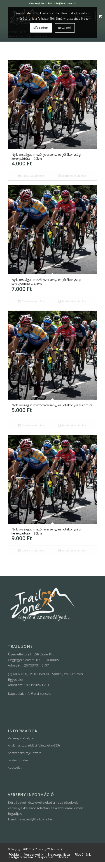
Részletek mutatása (72, 176)
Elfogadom (41, 28)
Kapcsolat (14, 767)
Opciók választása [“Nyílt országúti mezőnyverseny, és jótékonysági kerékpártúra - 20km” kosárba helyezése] (31, 176)
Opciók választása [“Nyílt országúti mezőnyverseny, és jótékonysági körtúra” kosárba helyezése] (31, 425)
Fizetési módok (18, 760)
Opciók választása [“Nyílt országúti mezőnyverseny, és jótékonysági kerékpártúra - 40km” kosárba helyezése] (31, 301)
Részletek (64, 28)
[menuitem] (14, 854)
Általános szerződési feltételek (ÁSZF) (34, 745)
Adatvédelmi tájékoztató (24, 753)
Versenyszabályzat (21, 738)
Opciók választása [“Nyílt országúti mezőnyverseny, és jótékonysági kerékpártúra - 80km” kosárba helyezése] (31, 550)
